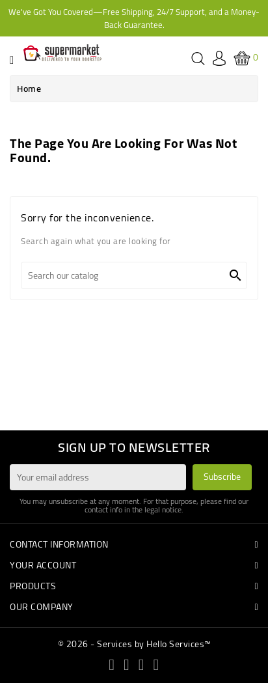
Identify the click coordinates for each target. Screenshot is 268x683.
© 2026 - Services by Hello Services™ (134, 643)
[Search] (134, 275)
